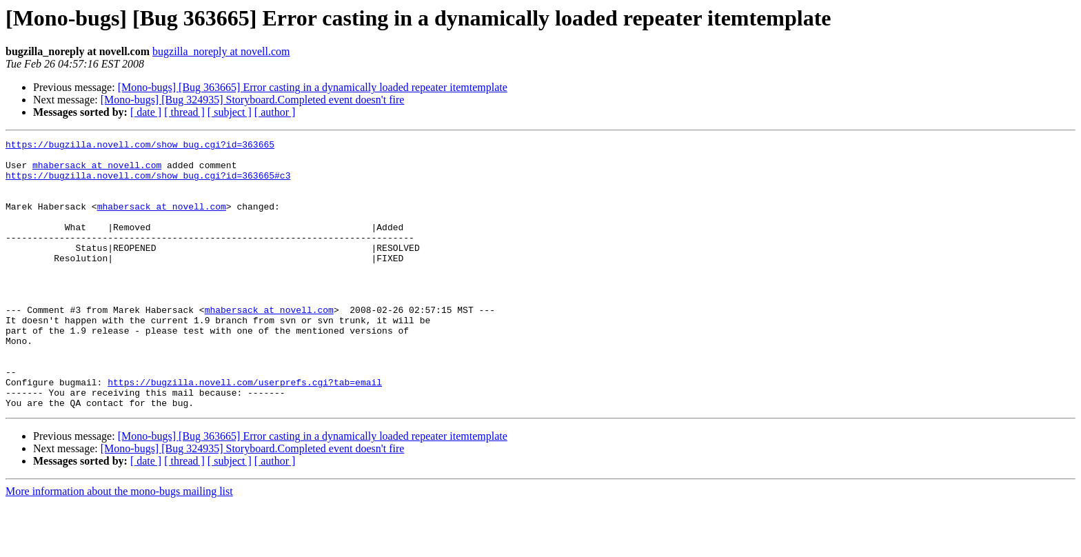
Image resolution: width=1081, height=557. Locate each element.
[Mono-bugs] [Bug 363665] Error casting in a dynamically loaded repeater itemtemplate (312, 87)
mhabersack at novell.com (96, 171)
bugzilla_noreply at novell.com (221, 51)
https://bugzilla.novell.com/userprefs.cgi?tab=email (245, 431)
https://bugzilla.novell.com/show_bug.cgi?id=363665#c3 (148, 183)
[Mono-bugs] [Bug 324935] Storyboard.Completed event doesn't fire (253, 99)
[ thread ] (184, 112)
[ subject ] (230, 112)
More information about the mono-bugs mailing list (119, 545)
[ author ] (275, 112)
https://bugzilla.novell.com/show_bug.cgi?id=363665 (140, 146)
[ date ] (145, 112)
